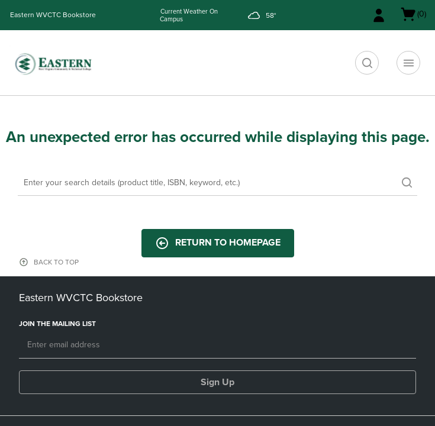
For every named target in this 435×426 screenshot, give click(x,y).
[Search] (217, 183)
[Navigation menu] (408, 63)
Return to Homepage (218, 243)
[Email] (217, 346)
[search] (367, 63)
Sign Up (217, 382)
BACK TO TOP (56, 262)
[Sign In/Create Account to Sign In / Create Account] (379, 15)
